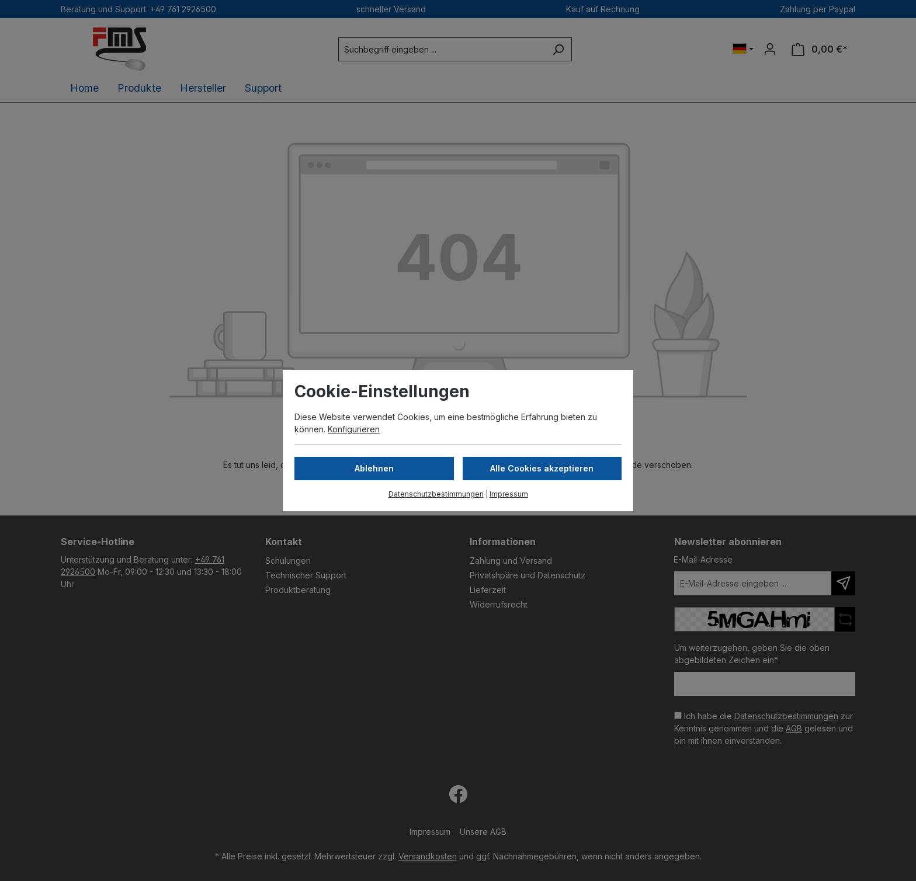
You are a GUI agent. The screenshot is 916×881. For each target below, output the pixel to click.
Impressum (509, 494)
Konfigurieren (354, 429)
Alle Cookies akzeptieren (542, 468)
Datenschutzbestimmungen (436, 494)
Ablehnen (374, 468)
